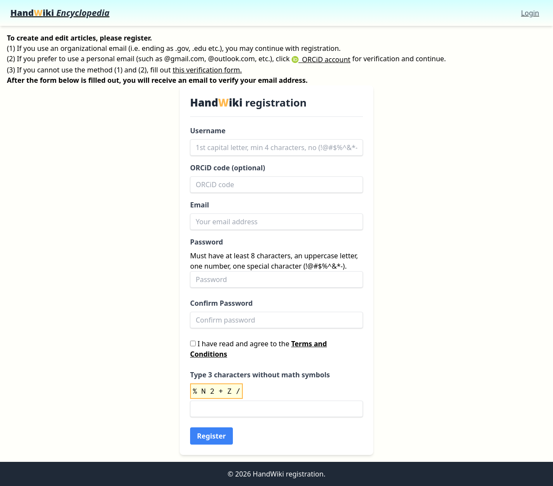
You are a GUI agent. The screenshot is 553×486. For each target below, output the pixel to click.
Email (199, 205)
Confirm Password (221, 303)
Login (530, 13)
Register (211, 436)
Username (208, 130)
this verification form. (207, 70)
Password (206, 242)
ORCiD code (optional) (227, 167)
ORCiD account (321, 59)
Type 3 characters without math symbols (260, 374)
